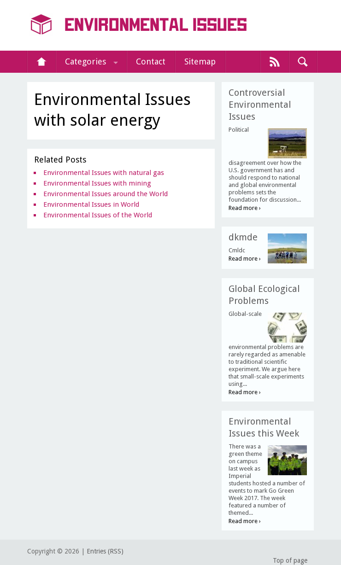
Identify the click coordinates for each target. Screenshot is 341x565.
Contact (150, 61)
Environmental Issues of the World (97, 215)
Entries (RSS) (105, 551)
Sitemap (200, 61)
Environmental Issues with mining (97, 183)
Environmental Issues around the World (105, 194)
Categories (85, 61)
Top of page (290, 560)
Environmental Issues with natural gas (103, 173)
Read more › (245, 207)
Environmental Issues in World (91, 204)
